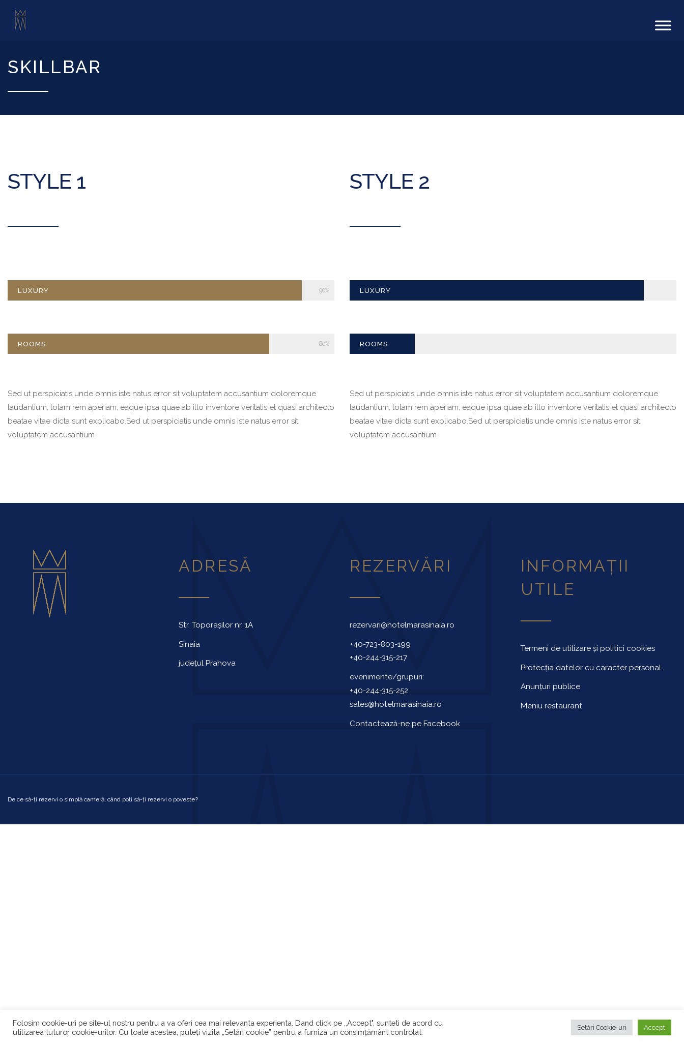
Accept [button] (654, 1027)
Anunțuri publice (550, 681)
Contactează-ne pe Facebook (405, 718)
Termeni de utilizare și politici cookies (588, 643)
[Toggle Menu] (663, 22)
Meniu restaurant (551, 700)
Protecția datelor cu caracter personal (591, 662)
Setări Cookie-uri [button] (601, 1027)
